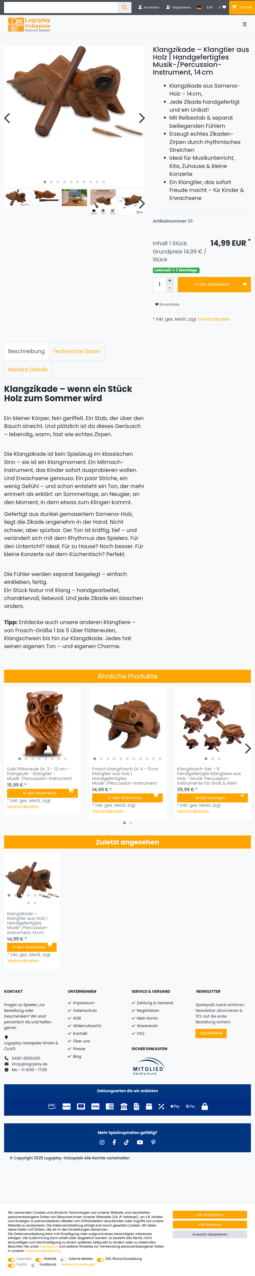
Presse (79, 1048)
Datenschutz (85, 1010)
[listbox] (42, 725)
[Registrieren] (178, 7)
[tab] (26, 351)
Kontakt (80, 1033)
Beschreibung (26, 351)
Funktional (47, 1265)
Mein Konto (147, 1018)
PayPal (22, 1265)
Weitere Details (28, 369)
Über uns (81, 1041)
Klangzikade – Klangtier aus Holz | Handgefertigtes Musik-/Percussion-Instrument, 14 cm (28, 923)
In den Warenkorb (221, 284)
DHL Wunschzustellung (124, 1259)
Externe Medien (81, 1259)
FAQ (141, 1033)
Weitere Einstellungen (78, 1265)
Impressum (84, 1003)
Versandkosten (213, 319)
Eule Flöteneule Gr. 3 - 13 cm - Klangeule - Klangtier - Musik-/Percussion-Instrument (39, 774)
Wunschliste (167, 304)
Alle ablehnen (210, 1224)
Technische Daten (77, 351)
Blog (77, 1056)
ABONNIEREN (211, 1033)
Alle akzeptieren (209, 1214)
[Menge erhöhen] (170, 281)
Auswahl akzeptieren (210, 1234)
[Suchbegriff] (61, 7)
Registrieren (148, 1010)
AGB (77, 1018)
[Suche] (124, 7)
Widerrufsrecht (87, 1026)
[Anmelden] (149, 7)
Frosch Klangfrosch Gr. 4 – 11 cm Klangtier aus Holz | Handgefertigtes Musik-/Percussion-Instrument (125, 776)
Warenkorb (147, 1026)
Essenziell (24, 1259)
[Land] (199, 7)
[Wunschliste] (222, 7)
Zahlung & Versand (155, 1003)
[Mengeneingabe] (159, 284)
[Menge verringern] (170, 288)
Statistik (50, 1259)
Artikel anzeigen (219, 798)
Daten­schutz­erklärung (42, 1251)
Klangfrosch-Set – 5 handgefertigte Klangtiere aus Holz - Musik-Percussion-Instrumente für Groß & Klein (209, 776)
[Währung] (210, 7)
